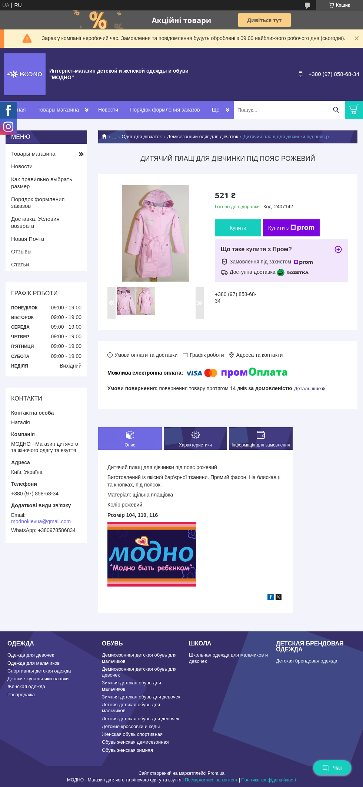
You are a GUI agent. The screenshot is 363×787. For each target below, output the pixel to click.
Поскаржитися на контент (211, 780)
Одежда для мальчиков (33, 663)
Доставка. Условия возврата (35, 222)
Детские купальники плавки (38, 678)
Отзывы (21, 251)
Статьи (20, 264)
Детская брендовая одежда (306, 661)
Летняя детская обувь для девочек (140, 718)
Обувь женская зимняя (127, 750)
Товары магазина (58, 110)
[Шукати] (336, 110)
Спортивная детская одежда (39, 671)
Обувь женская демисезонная (135, 742)
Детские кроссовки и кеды (131, 726)
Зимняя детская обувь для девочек (141, 697)
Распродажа (21, 694)
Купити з (291, 228)
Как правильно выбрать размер (41, 182)
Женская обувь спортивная (132, 734)
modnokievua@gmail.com (41, 521)
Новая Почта (27, 239)
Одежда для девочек (30, 655)
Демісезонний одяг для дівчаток (202, 136)
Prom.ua (216, 773)
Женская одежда (26, 686)
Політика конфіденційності (268, 780)
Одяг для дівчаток (142, 136)
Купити (238, 228)
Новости (108, 110)
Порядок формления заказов (165, 110)
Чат (332, 767)
